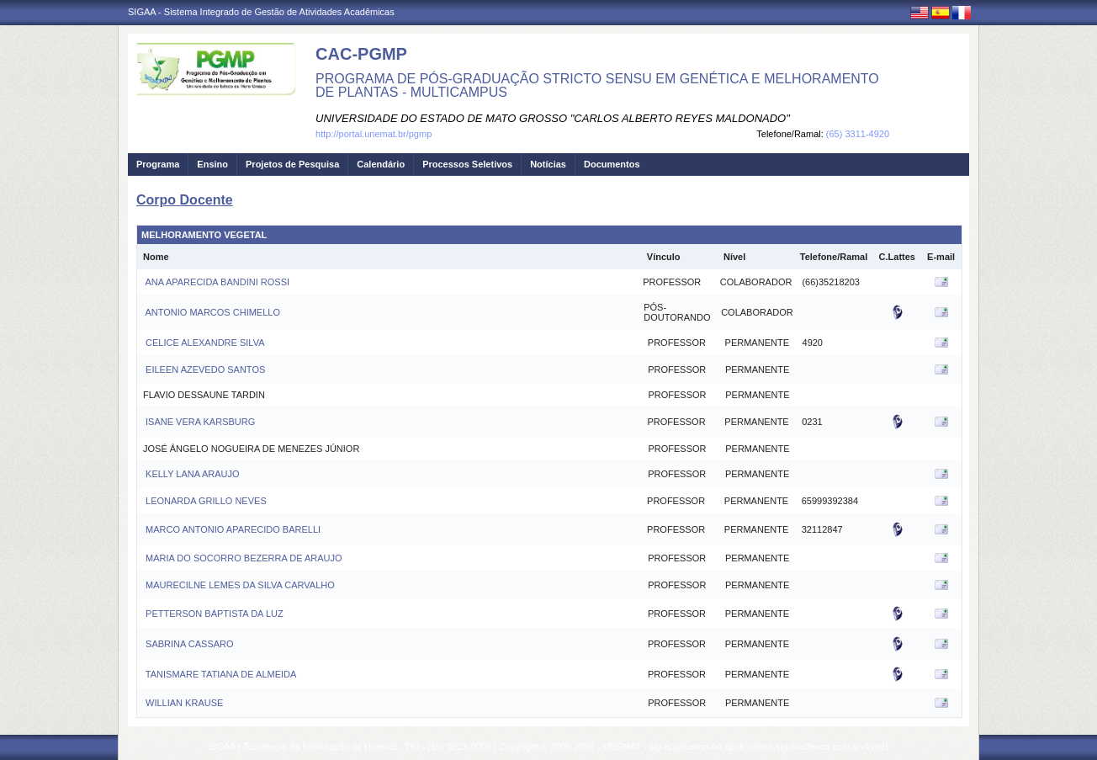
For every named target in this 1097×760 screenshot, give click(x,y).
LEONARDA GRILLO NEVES (205, 501)
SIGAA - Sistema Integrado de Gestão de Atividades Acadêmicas (261, 12)
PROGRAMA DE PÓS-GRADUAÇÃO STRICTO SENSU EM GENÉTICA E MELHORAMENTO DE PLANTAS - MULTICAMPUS (597, 85)
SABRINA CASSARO (188, 644)
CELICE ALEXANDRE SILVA (203, 342)
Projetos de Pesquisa (292, 164)
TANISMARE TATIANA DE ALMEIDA (219, 674)
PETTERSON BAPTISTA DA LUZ (213, 614)
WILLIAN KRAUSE (183, 703)
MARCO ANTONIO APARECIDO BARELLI (232, 529)
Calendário (381, 164)
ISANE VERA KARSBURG (199, 422)
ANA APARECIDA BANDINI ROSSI (216, 282)
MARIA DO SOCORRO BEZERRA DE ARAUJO (242, 558)
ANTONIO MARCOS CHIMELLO (211, 312)
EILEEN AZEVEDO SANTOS (204, 369)
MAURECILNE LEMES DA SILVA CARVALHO (239, 585)
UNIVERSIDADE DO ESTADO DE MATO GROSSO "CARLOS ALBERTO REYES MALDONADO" (552, 118)
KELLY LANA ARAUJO (191, 474)
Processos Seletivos (467, 164)
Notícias (548, 164)
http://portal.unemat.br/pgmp (373, 134)
